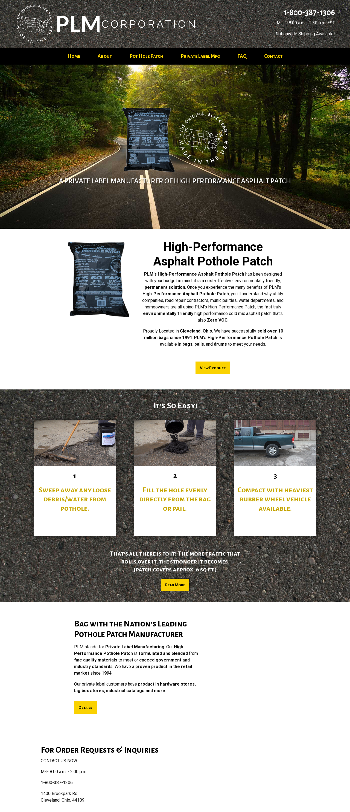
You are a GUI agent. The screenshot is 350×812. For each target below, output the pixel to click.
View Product (213, 368)
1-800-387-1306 (308, 12)
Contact (273, 56)
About (105, 56)
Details (85, 707)
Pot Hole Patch (146, 56)
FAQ (242, 56)
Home (74, 56)
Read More (175, 585)
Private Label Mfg (200, 56)
